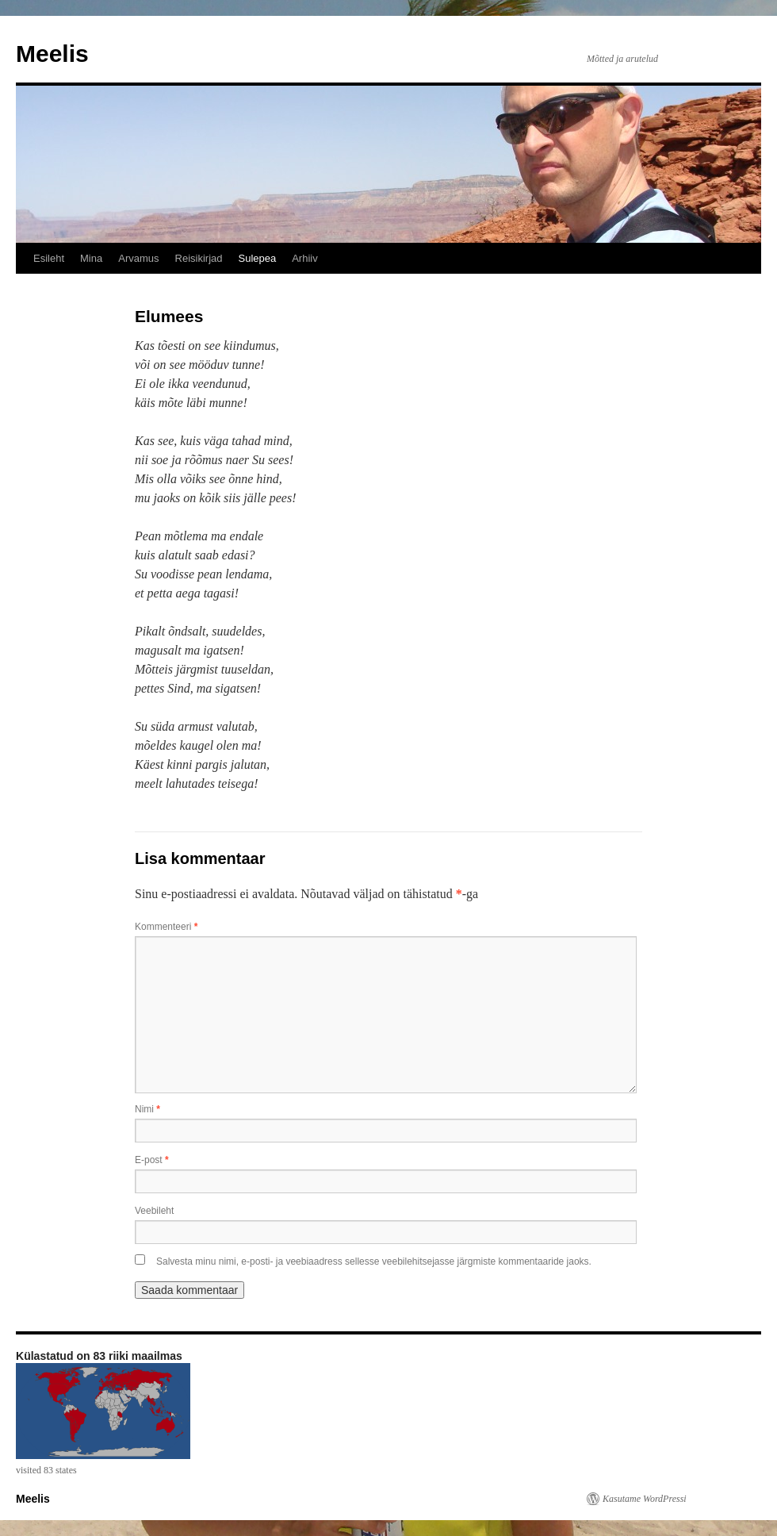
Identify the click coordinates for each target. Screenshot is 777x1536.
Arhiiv (305, 258)
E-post (152, 1159)
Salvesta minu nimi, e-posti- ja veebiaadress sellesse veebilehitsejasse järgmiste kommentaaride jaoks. (373, 1261)
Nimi (147, 1109)
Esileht (48, 258)
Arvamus (138, 258)
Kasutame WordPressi (645, 1498)
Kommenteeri (166, 926)
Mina (91, 258)
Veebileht (154, 1210)
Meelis (52, 53)
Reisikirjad (199, 258)
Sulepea (257, 258)
